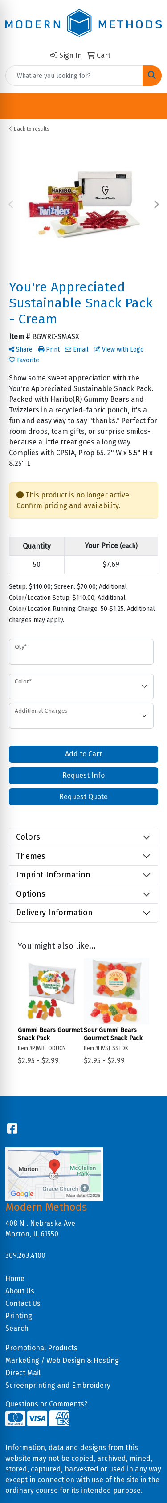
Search (17, 1328)
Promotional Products (41, 1348)
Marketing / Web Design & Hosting (62, 1360)
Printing (18, 1316)
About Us (19, 1291)
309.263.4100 (25, 1255)
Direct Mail (23, 1373)
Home (14, 1278)
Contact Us (23, 1303)
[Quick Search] (74, 75)
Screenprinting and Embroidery (57, 1385)
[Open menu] (149, 106)
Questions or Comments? (46, 1404)
